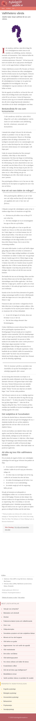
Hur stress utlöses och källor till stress (16, 662)
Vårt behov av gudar (10, 641)
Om (13, 8)
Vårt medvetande (9, 649)
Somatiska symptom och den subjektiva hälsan (19, 633)
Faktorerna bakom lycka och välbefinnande (17, 621)
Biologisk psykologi (9, 693)
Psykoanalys (7, 705)
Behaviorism (7, 701)
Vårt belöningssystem (10, 658)
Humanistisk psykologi (10, 697)
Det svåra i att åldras (10, 653)
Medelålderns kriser (10, 674)
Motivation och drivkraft (11, 613)
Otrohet (5, 617)
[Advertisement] (18, 554)
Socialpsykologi (8, 709)
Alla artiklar (21, 597)
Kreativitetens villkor (10, 666)
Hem (3, 8)
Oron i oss (6, 625)
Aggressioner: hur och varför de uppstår (16, 645)
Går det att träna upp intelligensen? (15, 670)
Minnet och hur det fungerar (12, 637)
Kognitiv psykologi (9, 689)
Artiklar (8, 8)
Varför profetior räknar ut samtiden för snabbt (18, 678)
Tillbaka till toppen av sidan (9, 597)
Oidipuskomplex (8, 629)
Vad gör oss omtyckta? (11, 609)
